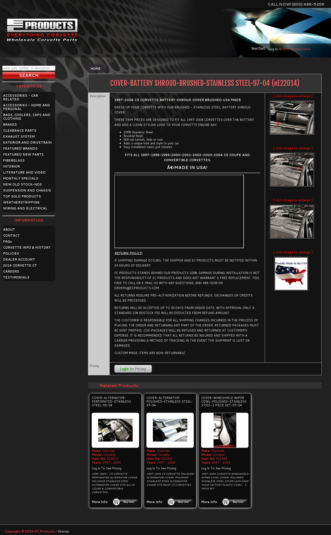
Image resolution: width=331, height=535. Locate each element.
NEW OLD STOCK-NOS (22, 184)
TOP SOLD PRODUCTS (22, 196)
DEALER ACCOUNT (19, 259)
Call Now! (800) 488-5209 (296, 4)
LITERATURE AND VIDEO (24, 172)
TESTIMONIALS (16, 277)
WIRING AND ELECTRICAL (25, 208)
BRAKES (10, 124)
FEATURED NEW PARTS (23, 154)
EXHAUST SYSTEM (19, 136)
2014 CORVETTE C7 (20, 265)
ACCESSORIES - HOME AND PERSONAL (26, 107)
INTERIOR (11, 166)
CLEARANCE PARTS (19, 130)
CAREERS (11, 271)
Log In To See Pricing (106, 468)
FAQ (7, 241)
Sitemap (63, 531)
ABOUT (9, 229)
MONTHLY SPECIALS (20, 178)
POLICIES (11, 253)
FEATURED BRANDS (20, 148)
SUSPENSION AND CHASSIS (27, 190)
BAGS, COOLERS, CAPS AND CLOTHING (26, 117)
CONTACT (11, 235)
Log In (273, 49)
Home (95, 69)
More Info (100, 502)
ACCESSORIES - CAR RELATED (20, 97)
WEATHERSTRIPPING (21, 202)
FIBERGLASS (14, 160)
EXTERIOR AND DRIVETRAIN (27, 142)
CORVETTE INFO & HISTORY (26, 247)
